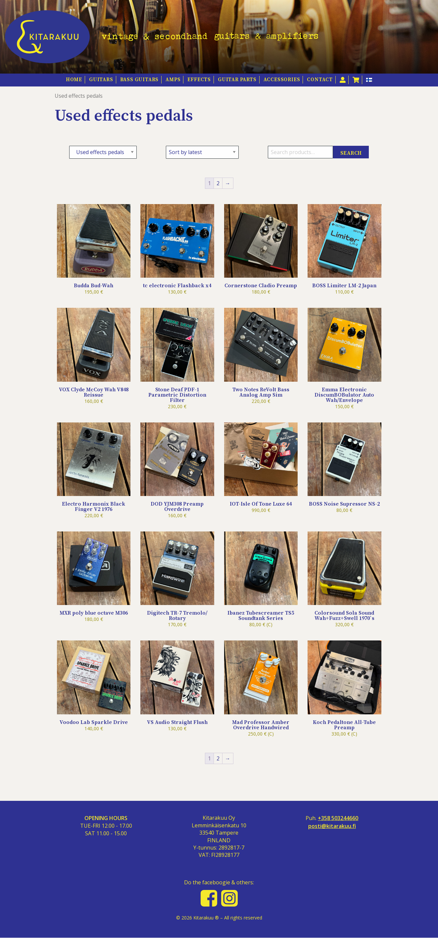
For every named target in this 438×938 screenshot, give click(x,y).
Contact (320, 80)
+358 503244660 (338, 818)
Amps (173, 80)
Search (351, 153)
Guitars (101, 80)
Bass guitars (139, 80)
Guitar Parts (237, 80)
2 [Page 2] (218, 183)
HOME (74, 80)
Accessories (282, 80)
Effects (199, 80)
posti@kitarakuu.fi (332, 826)
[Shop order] (202, 152)
